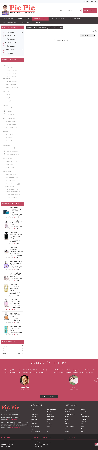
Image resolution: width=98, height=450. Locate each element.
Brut (66, 421)
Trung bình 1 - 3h (10, 161)
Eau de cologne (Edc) (11, 154)
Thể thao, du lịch (10, 124)
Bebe (32, 421)
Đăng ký (93, 1)
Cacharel (49, 428)
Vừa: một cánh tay (11, 177)
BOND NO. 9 (84, 419)
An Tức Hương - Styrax (12, 194)
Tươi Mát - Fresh (10, 81)
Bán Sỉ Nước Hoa (39, 446)
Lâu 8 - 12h (9, 167)
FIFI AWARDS (26, 22)
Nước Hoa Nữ (8, 18)
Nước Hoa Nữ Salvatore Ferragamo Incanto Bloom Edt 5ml (16, 250)
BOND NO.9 (34, 424)
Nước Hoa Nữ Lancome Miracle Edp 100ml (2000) (15, 301)
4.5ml (7, 101)
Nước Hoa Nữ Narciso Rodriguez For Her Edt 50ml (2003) (16, 235)
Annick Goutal (50, 416)
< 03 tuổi (8, 108)
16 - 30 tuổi (9, 114)
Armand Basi (34, 419)
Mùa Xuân (8, 134)
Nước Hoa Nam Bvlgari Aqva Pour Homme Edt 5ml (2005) (16, 210)
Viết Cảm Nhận (53, 396)
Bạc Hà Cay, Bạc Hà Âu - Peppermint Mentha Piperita (12, 190)
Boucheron (50, 424)
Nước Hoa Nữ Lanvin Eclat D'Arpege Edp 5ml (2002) (16, 263)
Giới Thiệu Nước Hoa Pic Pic (9, 442)
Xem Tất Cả (44, 396)
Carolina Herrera (35, 431)
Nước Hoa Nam (23, 18)
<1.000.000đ (9, 68)
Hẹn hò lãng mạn (10, 127)
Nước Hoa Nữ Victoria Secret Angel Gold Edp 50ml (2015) (16, 287)
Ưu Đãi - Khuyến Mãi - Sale (41, 444)
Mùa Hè (8, 137)
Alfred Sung (50, 412)
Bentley (67, 419)
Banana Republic (85, 416)
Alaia (32, 412)
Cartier (48, 431)
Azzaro (67, 416)
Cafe (82, 424)
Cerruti (67, 431)
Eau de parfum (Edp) (11, 148)
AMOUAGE (49, 414)
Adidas (32, 409)
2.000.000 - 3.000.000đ (12, 73)
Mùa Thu (8, 141)
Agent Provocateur (52, 409)
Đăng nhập (86, 1)
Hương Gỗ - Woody (11, 87)
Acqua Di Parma (69, 409)
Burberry (49, 426)
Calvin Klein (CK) (69, 426)
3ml (7, 94)
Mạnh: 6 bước (9, 181)
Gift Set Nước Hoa (9, 22)
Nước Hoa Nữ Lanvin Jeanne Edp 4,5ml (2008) (16, 222)
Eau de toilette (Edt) (11, 151)
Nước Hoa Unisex (40, 18)
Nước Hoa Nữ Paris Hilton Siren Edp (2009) (16, 328)
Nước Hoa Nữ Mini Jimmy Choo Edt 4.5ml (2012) (15, 274)
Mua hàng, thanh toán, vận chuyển (43, 442)
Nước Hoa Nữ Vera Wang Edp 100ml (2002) (15, 315)
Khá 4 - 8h (8, 164)
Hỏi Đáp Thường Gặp (7, 444)
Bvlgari (32, 428)
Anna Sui (33, 416)
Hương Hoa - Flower (11, 84)
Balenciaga (50, 419)
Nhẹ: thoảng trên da (11, 174)
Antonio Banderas (70, 414)
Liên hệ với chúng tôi (7, 446)
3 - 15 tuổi (8, 111)
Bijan (48, 421)
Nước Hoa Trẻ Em (58, 18)
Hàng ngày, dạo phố (11, 121)
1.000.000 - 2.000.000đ (12, 71)
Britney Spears (35, 426)
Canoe (82, 426)
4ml (7, 97)
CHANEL (83, 431)
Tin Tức (38, 22)
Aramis (83, 414)
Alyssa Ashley (34, 414)
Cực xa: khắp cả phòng (12, 184)
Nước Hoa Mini (74, 18)
